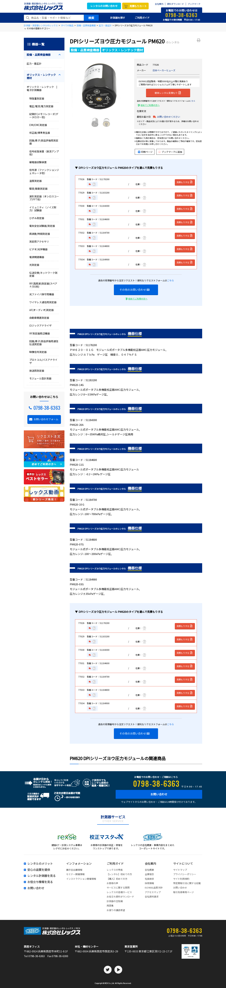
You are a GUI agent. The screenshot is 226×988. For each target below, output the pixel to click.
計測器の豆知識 (115, 901)
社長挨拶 (149, 878)
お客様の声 (112, 883)
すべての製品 (67, 25)
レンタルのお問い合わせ (104, 6)
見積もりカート (138, 6)
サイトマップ (180, 869)
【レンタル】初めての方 (119, 874)
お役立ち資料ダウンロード (120, 896)
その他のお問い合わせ (134, 289)
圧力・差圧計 (105, 25)
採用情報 (149, 883)
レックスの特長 (115, 869)
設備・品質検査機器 (86, 25)
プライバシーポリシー (184, 874)
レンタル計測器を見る (41, 876)
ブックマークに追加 (170, 151)
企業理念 (149, 874)
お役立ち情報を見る (40, 882)
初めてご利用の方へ (150, 105)
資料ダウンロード (175, 4)
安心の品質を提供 (38, 870)
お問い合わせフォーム (46, 419)
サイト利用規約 (181, 878)
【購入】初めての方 (117, 878)
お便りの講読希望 (116, 910)
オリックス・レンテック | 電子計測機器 (43, 88)
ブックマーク (194, 4)
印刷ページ (147, 151)
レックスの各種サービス (119, 892)
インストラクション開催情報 (81, 878)
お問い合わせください (168, 116)
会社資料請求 (152, 896)
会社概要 (149, 869)
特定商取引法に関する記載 (187, 883)
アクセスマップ (153, 892)
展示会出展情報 (74, 869)
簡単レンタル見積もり (168, 93)
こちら (192, 100)
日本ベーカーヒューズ (164, 70)
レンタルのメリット (40, 863)
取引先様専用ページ (183, 892)
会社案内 (159, 4)
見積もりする (185, 182)
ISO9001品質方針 (154, 887)
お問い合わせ (158, 794)
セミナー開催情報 (75, 874)
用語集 (110, 905)
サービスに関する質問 (118, 887)
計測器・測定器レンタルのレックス (41, 25)
